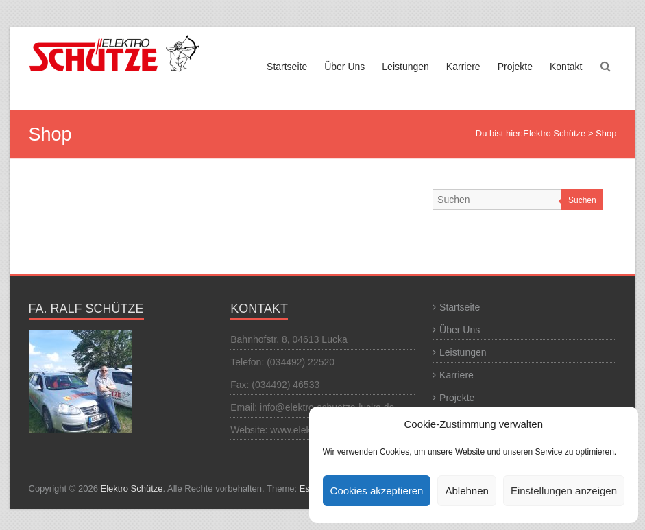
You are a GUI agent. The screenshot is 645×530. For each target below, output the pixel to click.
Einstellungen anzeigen (564, 490)
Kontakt (566, 66)
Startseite (287, 66)
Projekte (515, 66)
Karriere (463, 66)
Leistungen (405, 66)
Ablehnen (466, 490)
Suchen (582, 200)
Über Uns (344, 66)
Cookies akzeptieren (377, 490)
